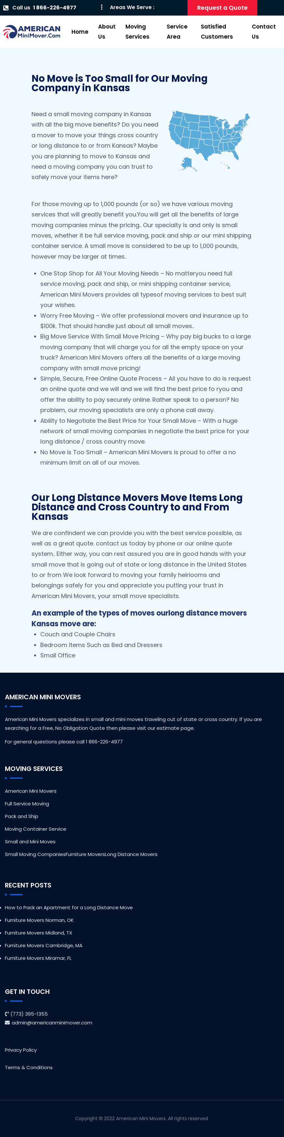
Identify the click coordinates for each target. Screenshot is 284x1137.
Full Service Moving (27, 803)
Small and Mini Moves (30, 841)
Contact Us (264, 32)
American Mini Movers (31, 791)
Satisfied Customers (217, 32)
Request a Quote (222, 8)
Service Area (177, 32)
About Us (107, 32)
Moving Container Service (35, 828)
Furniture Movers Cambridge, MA (44, 945)
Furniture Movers (85, 854)
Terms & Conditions (29, 1067)
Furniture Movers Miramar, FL (38, 958)
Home (79, 32)
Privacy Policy (21, 1049)
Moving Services (137, 32)
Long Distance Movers (131, 854)
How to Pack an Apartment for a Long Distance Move (69, 907)
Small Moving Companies (35, 854)
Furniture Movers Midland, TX (38, 932)
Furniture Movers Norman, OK (39, 920)
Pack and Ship (21, 816)
